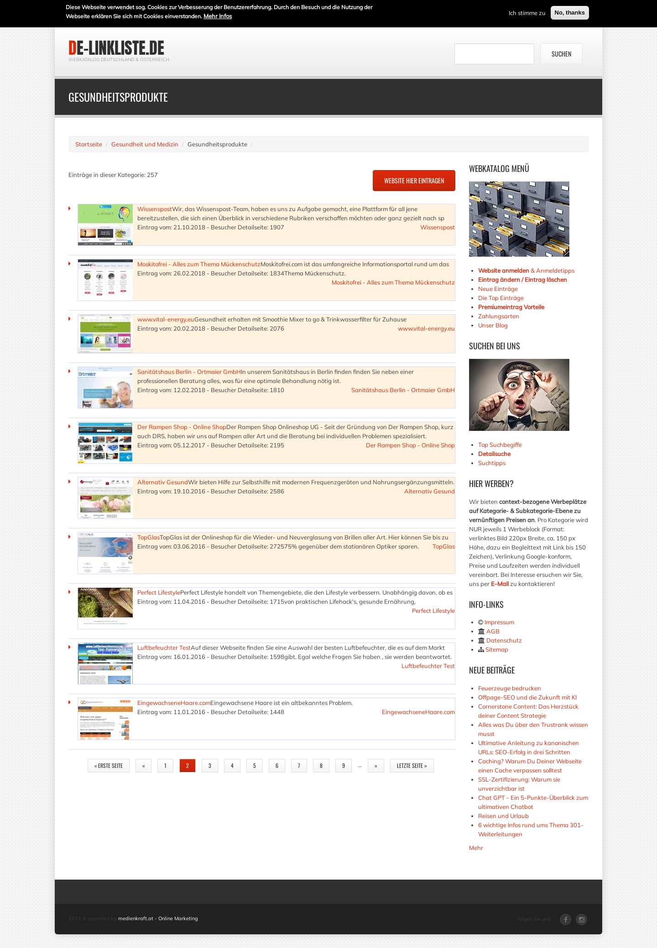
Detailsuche (494, 453)
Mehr (476, 847)
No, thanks (570, 11)
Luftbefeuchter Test (164, 647)
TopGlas (148, 537)
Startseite (88, 144)
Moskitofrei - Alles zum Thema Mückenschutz (199, 264)
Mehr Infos (217, 15)
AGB (493, 631)
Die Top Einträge (501, 297)
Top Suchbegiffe (500, 444)
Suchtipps (492, 462)
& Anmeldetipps (526, 270)
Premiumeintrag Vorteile (511, 307)
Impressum (499, 622)
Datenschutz (504, 640)
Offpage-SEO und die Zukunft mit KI (527, 697)
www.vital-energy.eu (165, 319)
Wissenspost (154, 208)
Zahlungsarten (498, 316)
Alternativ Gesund (162, 482)
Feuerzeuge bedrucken (509, 688)
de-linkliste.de (116, 48)
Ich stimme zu (527, 12)
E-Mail (500, 583)
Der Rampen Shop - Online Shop (181, 426)
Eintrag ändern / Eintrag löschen (522, 279)
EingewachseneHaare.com (173, 702)
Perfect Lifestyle (158, 592)
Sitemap (496, 649)
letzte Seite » (412, 765)
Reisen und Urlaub (503, 815)
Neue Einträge (498, 288)
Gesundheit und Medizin (144, 144)
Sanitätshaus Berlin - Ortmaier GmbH (189, 371)
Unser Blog (493, 325)
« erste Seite (108, 765)
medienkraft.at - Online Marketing (158, 918)
